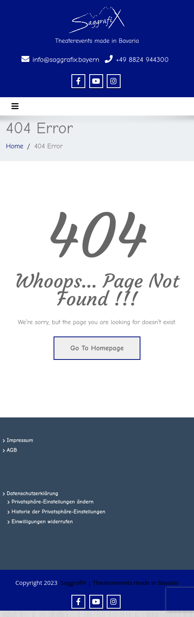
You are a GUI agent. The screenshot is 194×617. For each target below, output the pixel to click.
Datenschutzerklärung (32, 493)
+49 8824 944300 (142, 60)
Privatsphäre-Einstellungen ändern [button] (53, 501)
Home (14, 146)
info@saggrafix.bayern (66, 60)
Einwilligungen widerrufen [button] (42, 521)
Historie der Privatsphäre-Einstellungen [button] (58, 511)
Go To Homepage (97, 348)
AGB (12, 450)
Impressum (20, 440)
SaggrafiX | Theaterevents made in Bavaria (120, 582)
